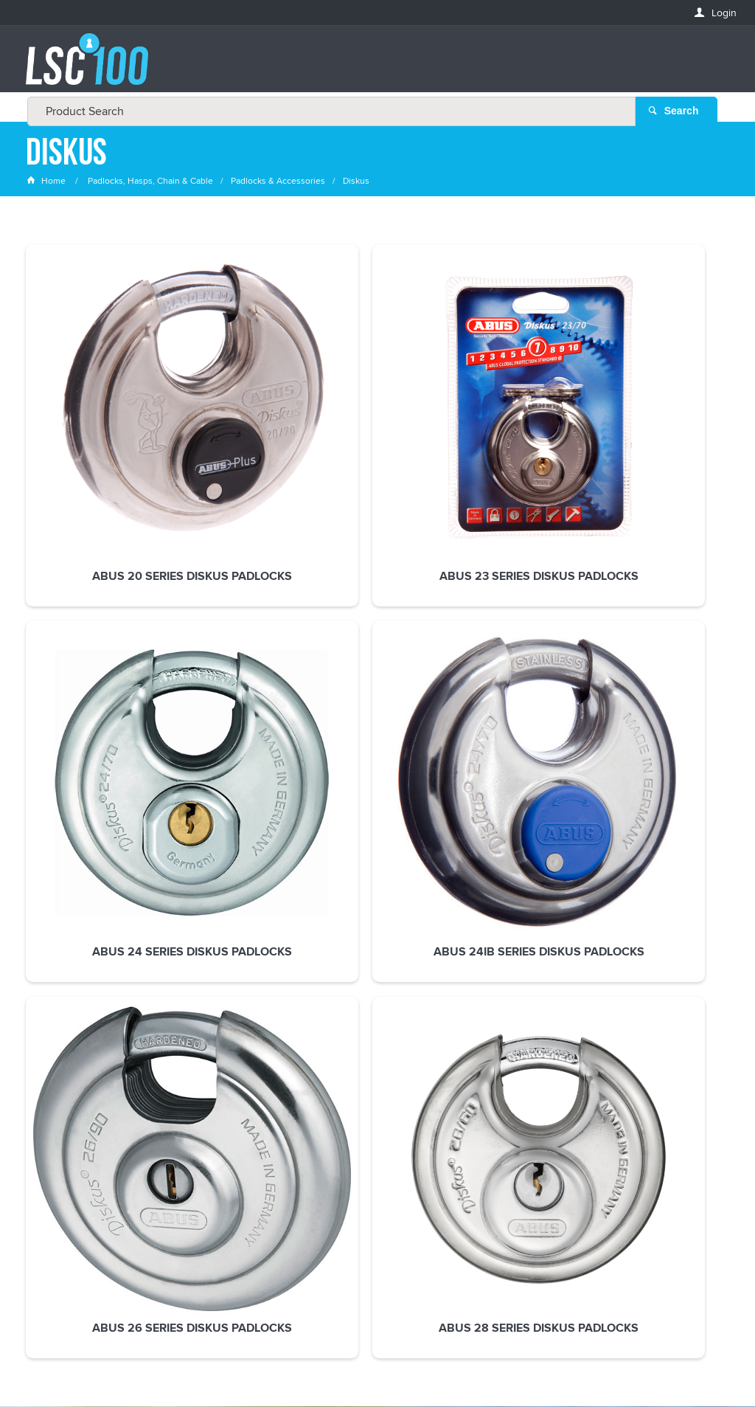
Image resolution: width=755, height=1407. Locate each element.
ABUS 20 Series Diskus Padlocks (90, 443)
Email (40, 1060)
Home (47, 180)
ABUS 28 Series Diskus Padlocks (90, 678)
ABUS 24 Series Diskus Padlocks (377, 443)
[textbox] (373, 66)
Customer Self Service (371, 1355)
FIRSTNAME (52, 1114)
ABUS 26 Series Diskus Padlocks (664, 443)
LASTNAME (51, 1167)
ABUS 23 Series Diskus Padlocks (234, 443)
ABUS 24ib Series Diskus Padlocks (521, 443)
